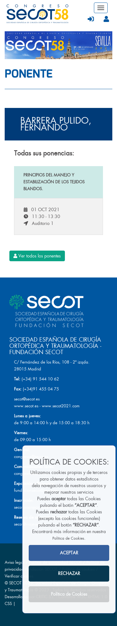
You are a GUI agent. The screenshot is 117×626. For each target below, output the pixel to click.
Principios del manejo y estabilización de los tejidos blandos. (54, 181)
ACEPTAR (69, 553)
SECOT (15, 583)
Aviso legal (14, 562)
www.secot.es (26, 406)
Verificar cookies (19, 576)
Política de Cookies (68, 538)
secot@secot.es (27, 399)
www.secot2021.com (61, 406)
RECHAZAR (69, 573)
